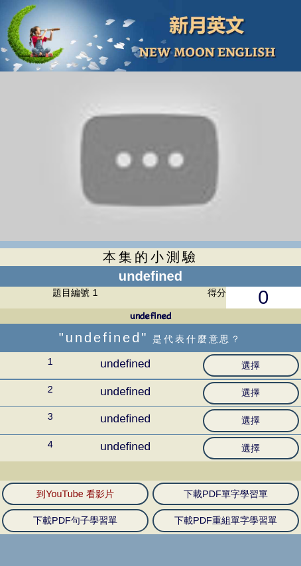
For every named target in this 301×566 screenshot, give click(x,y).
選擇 (250, 365)
